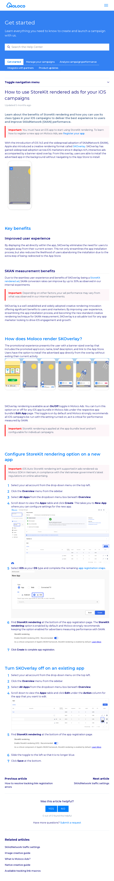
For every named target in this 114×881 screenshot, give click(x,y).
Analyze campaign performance (78, 61)
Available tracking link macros (23, 870)
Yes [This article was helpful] (51, 808)
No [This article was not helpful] (63, 808)
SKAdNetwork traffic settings (91, 783)
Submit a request (70, 822)
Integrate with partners (20, 68)
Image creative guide (17, 853)
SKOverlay (79, 146)
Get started (14, 61)
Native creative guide (17, 865)
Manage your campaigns (40, 61)
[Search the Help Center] (57, 47)
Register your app (74, 133)
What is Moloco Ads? (18, 859)
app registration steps (92, 568)
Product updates (48, 68)
